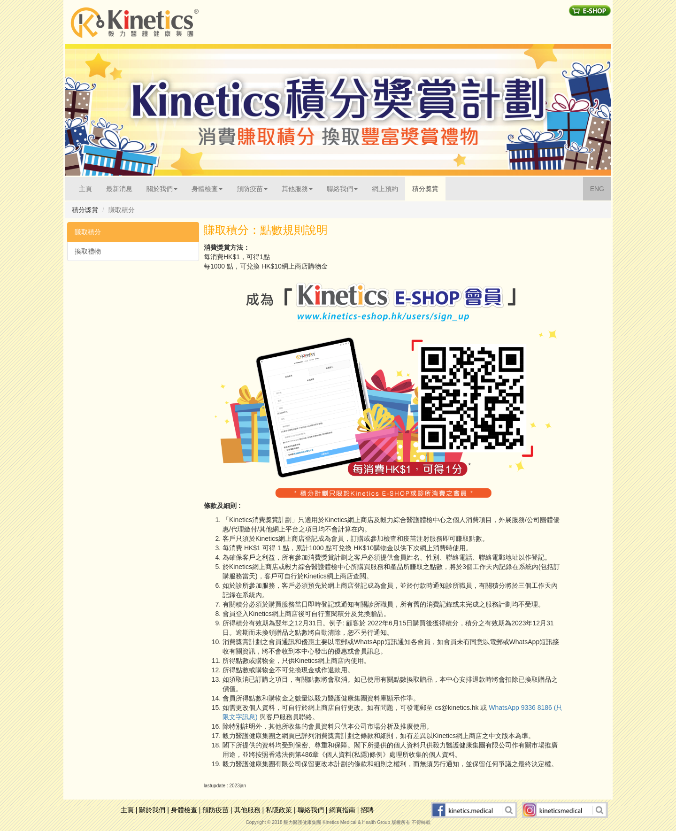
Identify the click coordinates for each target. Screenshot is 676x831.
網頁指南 (342, 810)
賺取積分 (88, 232)
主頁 (89, 188)
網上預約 (385, 188)
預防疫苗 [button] (252, 188)
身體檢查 (184, 810)
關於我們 (152, 810)
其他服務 (247, 810)
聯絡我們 (311, 810)
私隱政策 (279, 810)
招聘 (367, 810)
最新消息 (119, 188)
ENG (600, 188)
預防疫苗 (215, 810)
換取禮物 (88, 251)
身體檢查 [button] (207, 188)
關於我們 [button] (161, 188)
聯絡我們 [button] (342, 188)
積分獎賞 (425, 188)
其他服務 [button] (297, 188)
